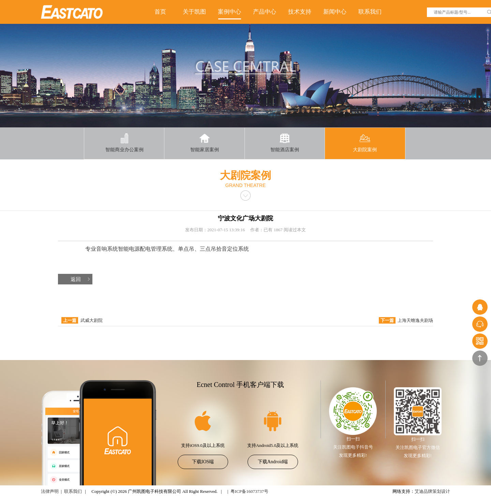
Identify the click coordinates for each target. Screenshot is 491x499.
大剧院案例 (365, 142)
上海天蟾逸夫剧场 (415, 320)
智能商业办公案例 (124, 142)
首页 (160, 12)
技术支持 (299, 12)
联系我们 (370, 12)
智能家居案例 (204, 142)
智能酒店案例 (284, 142)
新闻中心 (334, 12)
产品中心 (264, 12)
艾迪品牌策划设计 (432, 491)
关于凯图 (194, 12)
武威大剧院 (91, 320)
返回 (76, 279)
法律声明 (50, 491)
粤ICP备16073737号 (249, 491)
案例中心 (229, 12)
